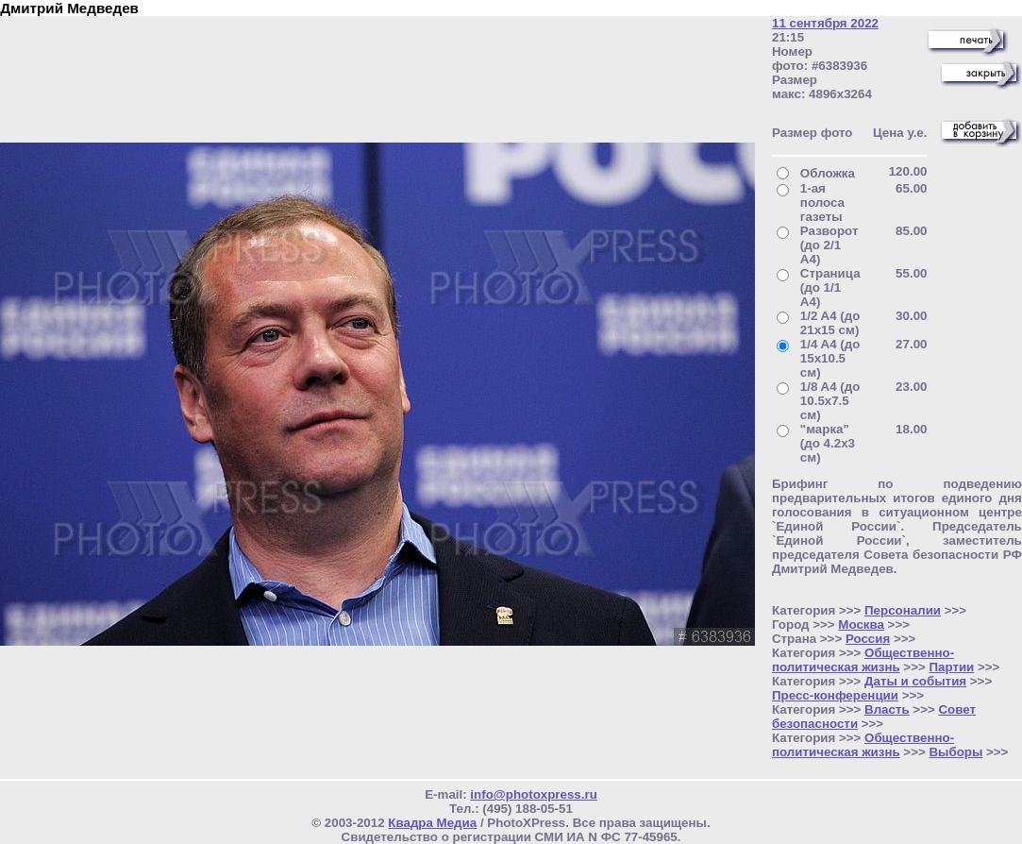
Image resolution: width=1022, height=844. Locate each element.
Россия (868, 639)
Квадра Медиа (432, 823)
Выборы (955, 752)
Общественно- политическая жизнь (863, 660)
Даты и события (915, 681)
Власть (887, 709)
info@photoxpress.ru (533, 794)
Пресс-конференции (835, 695)
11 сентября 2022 (825, 23)
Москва (861, 624)
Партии (951, 667)
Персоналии (902, 610)
